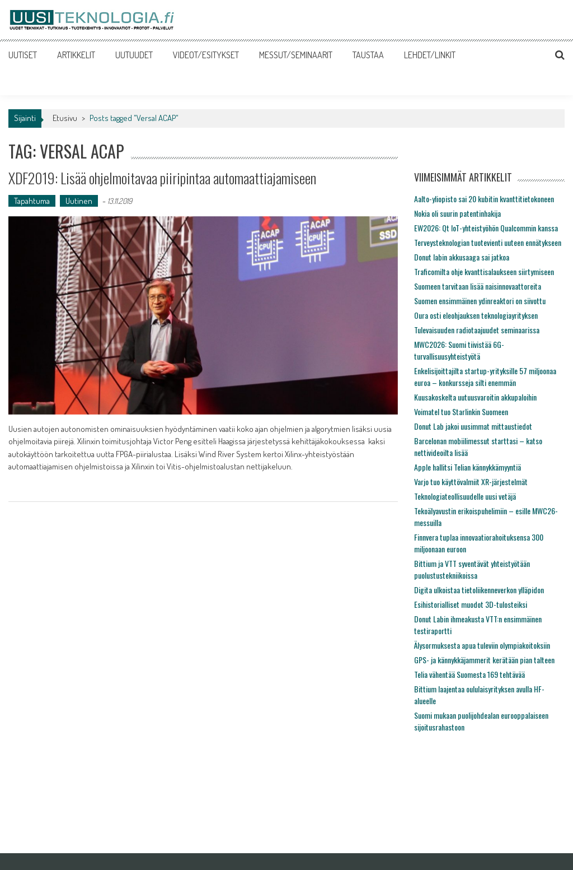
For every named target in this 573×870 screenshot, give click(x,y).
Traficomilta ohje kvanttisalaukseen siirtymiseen (484, 271)
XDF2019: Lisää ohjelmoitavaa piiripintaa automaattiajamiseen (162, 178)
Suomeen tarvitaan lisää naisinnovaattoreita (477, 286)
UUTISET (22, 55)
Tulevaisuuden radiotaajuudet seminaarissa (476, 330)
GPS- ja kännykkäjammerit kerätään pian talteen (484, 660)
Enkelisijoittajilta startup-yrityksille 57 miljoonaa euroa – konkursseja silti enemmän (485, 376)
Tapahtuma (32, 201)
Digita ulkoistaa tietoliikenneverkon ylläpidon (479, 589)
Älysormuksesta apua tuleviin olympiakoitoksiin (482, 645)
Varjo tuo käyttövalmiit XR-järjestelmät (471, 481)
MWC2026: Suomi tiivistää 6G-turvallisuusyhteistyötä (459, 350)
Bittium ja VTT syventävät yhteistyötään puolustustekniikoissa (472, 569)
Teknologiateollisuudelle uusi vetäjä (465, 496)
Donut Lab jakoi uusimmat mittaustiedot (473, 426)
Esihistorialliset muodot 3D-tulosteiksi (470, 604)
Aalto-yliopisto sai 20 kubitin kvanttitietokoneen (484, 198)
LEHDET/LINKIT (429, 55)
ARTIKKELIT (76, 55)
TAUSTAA (368, 55)
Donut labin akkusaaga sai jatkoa (461, 257)
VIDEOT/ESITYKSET (206, 55)
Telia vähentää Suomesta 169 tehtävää (469, 674)
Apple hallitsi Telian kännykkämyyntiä (467, 467)
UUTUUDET (134, 55)
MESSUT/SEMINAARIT (295, 55)
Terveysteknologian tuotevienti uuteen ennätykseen (487, 242)
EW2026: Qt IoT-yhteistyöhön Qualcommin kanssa (486, 228)
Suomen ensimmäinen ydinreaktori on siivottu (480, 300)
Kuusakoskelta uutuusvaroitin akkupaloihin (475, 397)
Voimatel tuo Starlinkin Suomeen (461, 411)
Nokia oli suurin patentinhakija (457, 213)
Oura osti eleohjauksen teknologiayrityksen (476, 315)
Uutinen (78, 201)
